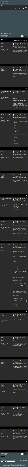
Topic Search (17, 40)
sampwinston (5, 175)
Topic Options (23, 40)
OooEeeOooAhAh (6, 91)
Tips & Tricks (17, 5)
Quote (16, 69)
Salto (3, 151)
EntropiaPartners (11, 5)
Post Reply (4, 36)
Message (15, 39)
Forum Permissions (23, 460)
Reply (20, 69)
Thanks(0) (22, 43)
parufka (3, 221)
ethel (3, 43)
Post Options (16, 43)
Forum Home (4, 5)
